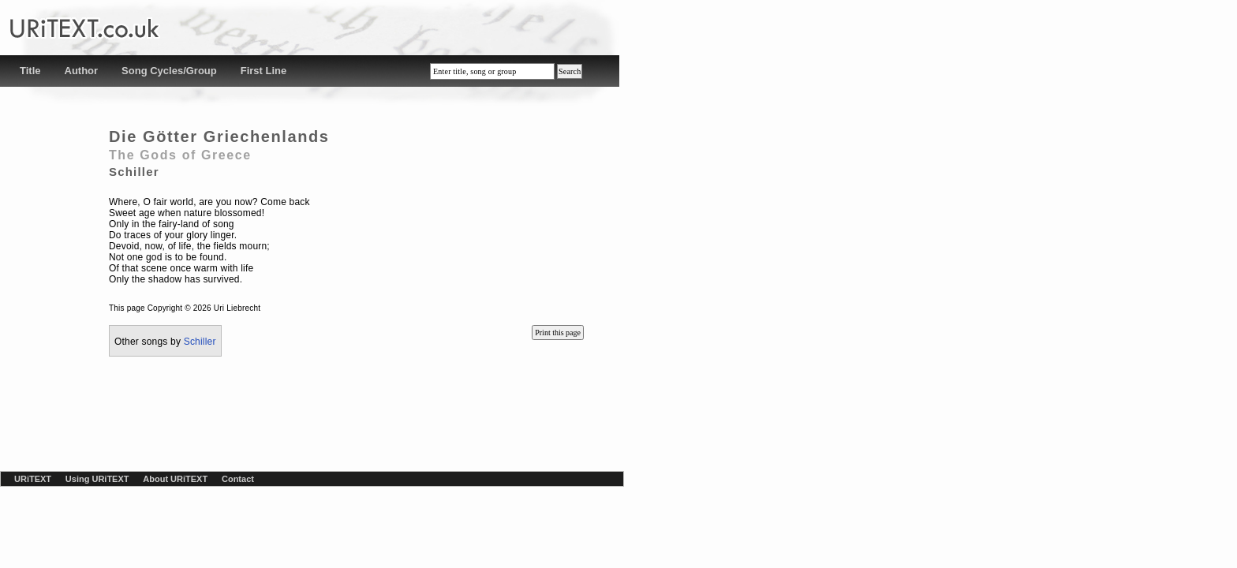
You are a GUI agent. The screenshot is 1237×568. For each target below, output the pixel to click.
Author (82, 71)
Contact (238, 479)
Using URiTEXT (97, 479)
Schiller (200, 341)
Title (30, 71)
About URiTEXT (175, 479)
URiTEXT (32, 479)
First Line (264, 71)
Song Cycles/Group (169, 71)
